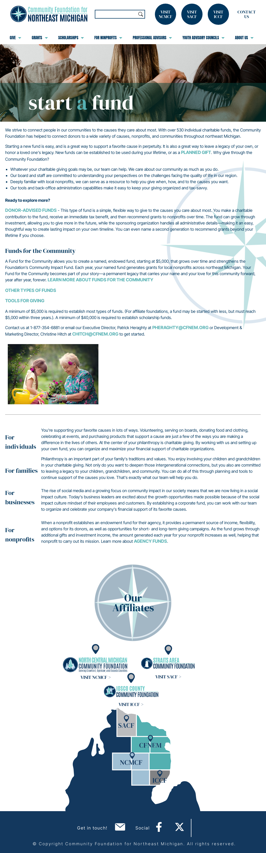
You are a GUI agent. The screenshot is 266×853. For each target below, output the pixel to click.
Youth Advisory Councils (203, 38)
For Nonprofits (108, 38)
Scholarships (71, 38)
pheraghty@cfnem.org (180, 327)
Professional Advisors (152, 38)
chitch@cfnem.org (95, 334)
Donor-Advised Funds (31, 210)
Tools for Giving (24, 300)
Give (15, 38)
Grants (40, 38)
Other (12, 290)
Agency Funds (150, 541)
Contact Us (247, 14)
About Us (244, 38)
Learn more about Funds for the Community (100, 279)
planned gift (196, 152)
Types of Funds (38, 290)
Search (140, 14)
